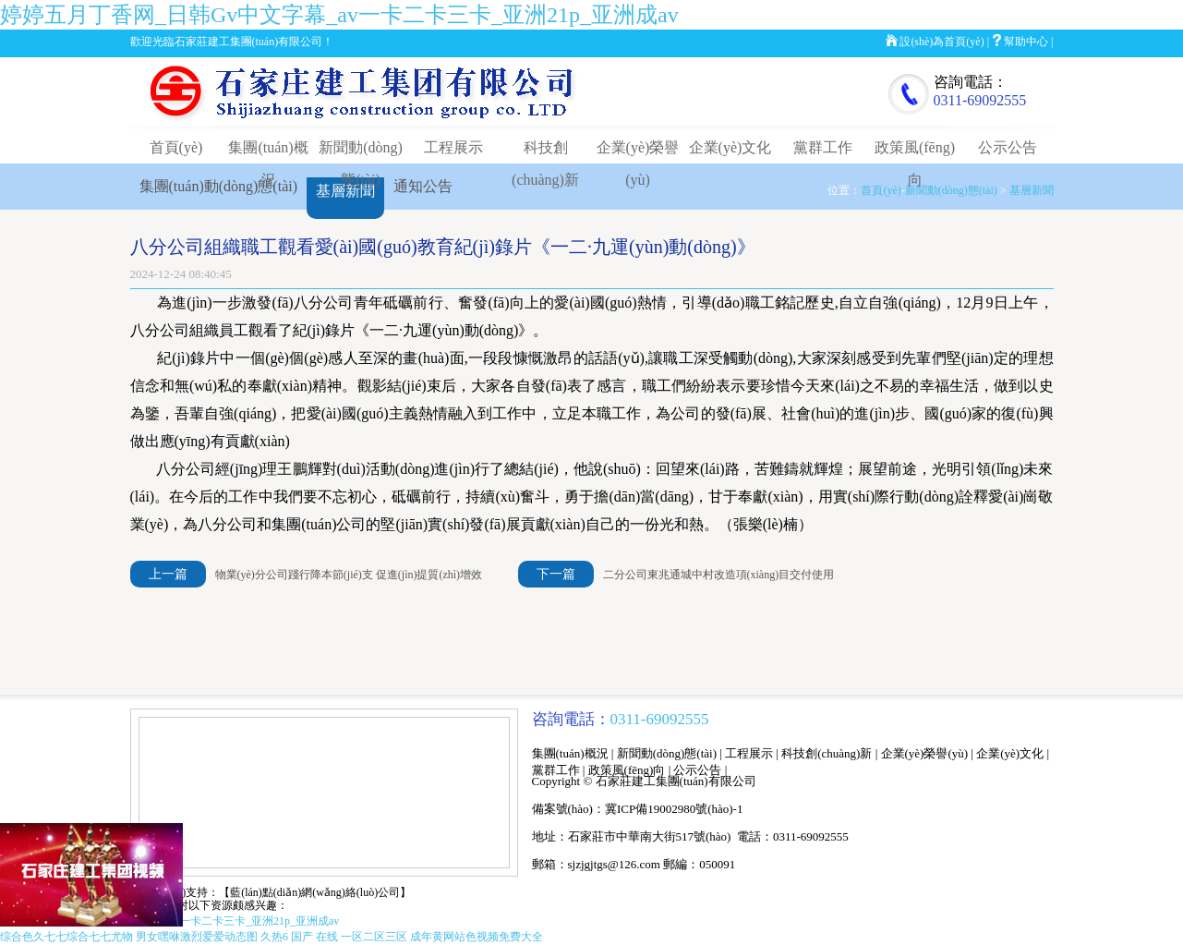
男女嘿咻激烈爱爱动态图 (197, 936)
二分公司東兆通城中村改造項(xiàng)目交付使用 (719, 574)
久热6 (274, 936)
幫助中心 (1026, 41)
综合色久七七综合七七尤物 (66, 936)
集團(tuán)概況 (570, 753)
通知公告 (423, 186)
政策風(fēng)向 (627, 770)
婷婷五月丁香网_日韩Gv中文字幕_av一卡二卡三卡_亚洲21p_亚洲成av (339, 15)
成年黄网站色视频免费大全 (476, 936)
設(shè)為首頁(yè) (941, 41)
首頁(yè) (176, 147)
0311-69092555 (980, 100)
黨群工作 (822, 147)
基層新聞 (1031, 190)
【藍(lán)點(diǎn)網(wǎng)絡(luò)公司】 (315, 892)
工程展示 (453, 147)
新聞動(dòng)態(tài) (951, 190)
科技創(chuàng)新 (826, 753)
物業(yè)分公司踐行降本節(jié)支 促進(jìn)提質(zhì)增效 (349, 574)
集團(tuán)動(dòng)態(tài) (218, 186)
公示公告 (1007, 147)
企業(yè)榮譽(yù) (925, 753)
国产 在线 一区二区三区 (349, 936)
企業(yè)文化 (730, 147)
